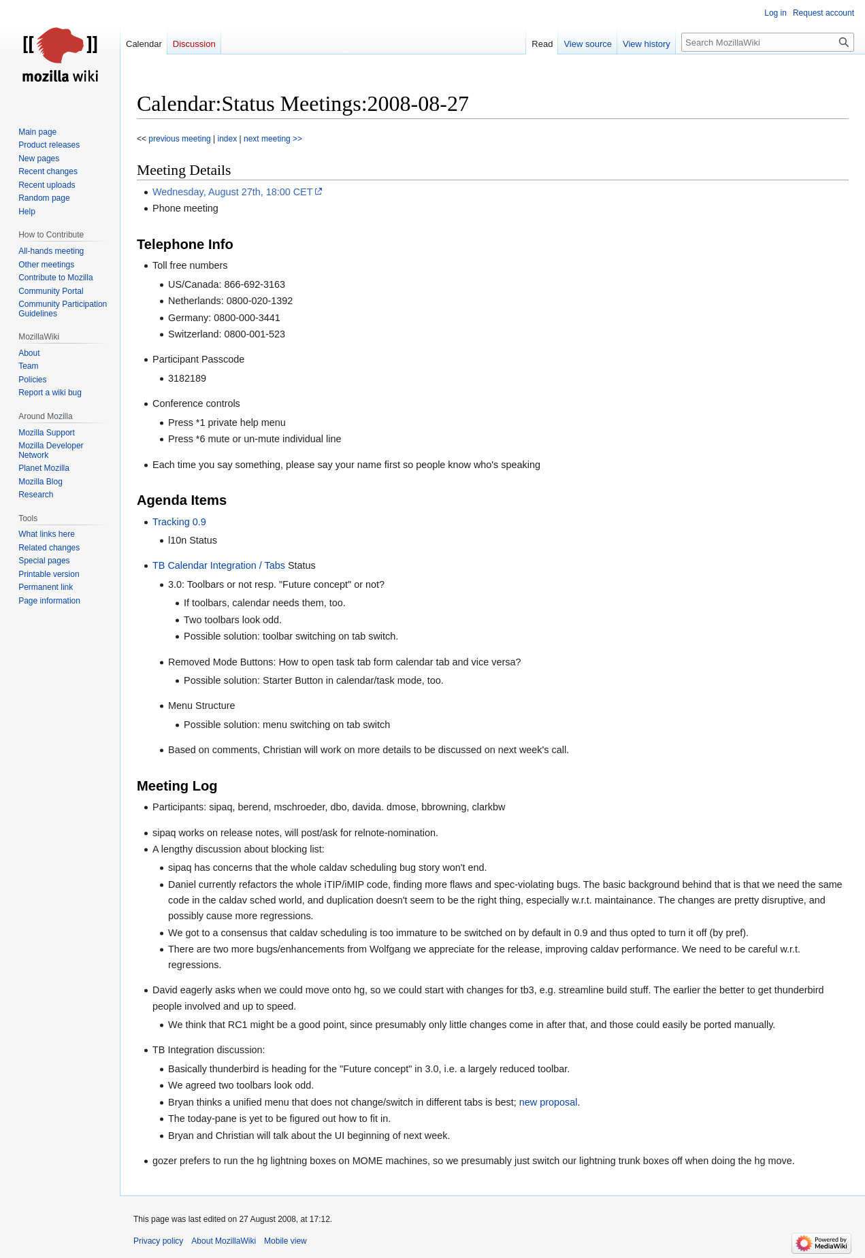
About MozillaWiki (223, 1241)
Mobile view (285, 1241)
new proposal (548, 1102)
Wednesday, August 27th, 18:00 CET (232, 191)
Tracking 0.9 (179, 521)
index (228, 139)
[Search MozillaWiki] (767, 42)
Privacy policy (158, 1241)
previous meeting (178, 139)
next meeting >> (273, 139)
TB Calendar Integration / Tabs (218, 565)
